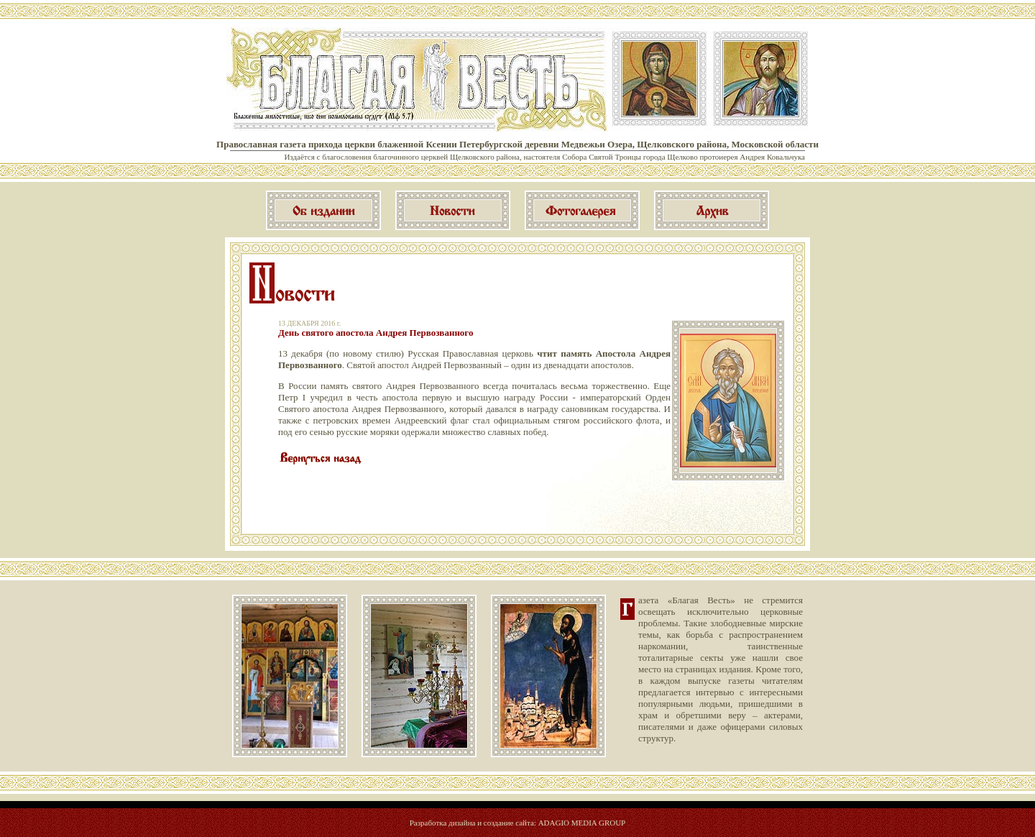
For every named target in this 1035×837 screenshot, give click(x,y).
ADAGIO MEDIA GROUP (582, 822)
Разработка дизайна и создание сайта (472, 822)
